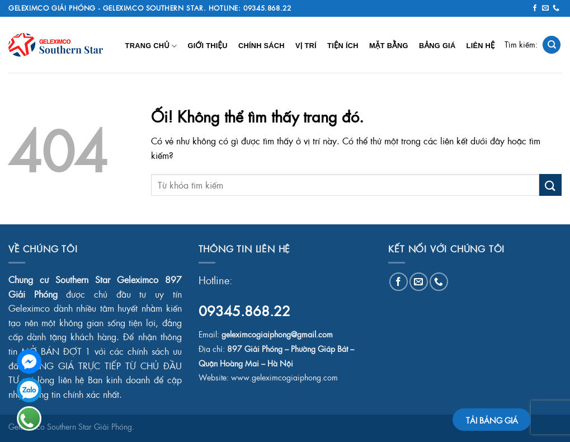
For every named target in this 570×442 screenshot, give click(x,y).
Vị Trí (306, 45)
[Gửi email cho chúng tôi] (545, 8)
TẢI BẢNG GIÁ (492, 420)
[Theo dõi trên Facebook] (534, 8)
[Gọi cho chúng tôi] (556, 8)
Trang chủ (151, 46)
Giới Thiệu (207, 45)
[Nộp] (550, 185)
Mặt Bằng (388, 45)
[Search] (551, 45)
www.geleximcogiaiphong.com (284, 377)
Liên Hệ (481, 45)
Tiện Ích (343, 45)
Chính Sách (261, 45)
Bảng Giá (437, 45)
